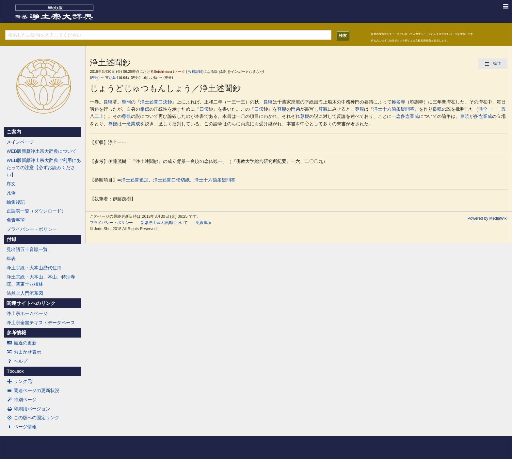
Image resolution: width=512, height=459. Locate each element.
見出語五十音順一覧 (27, 249)
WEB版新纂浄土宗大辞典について (41, 151)
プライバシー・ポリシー (32, 229)
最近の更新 (22, 342)
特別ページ (22, 399)
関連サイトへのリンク (31, 303)
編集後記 (16, 202)
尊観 (281, 109)
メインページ (20, 142)
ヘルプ (17, 361)
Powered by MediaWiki (487, 218)
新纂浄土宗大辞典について (164, 222)
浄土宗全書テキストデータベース (41, 322)
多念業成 (410, 116)
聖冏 (126, 101)
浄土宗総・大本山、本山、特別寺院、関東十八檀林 (41, 280)
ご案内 (14, 132)
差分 (94, 77)
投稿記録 (195, 71)
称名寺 (398, 101)
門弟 (295, 109)
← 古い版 (108, 77)
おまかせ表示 (24, 352)
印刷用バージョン (28, 408)
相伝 (144, 109)
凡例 (11, 193)
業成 (135, 123)
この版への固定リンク (33, 417)
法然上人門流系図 (25, 293)
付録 (11, 239)
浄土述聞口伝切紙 (171, 179)
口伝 (204, 109)
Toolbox (15, 371)
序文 (11, 183)
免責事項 (16, 220)
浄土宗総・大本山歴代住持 (34, 267)
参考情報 (16, 332)
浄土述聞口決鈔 (156, 101)
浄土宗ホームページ (27, 313)
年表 (11, 258)
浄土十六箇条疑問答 (393, 109)
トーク (179, 71)
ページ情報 (22, 426)
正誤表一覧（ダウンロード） (36, 211)
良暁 (108, 101)
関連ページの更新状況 (33, 390)
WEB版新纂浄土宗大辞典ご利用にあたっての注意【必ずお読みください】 (44, 168)
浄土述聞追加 (135, 179)
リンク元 (19, 381)
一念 (396, 116)
